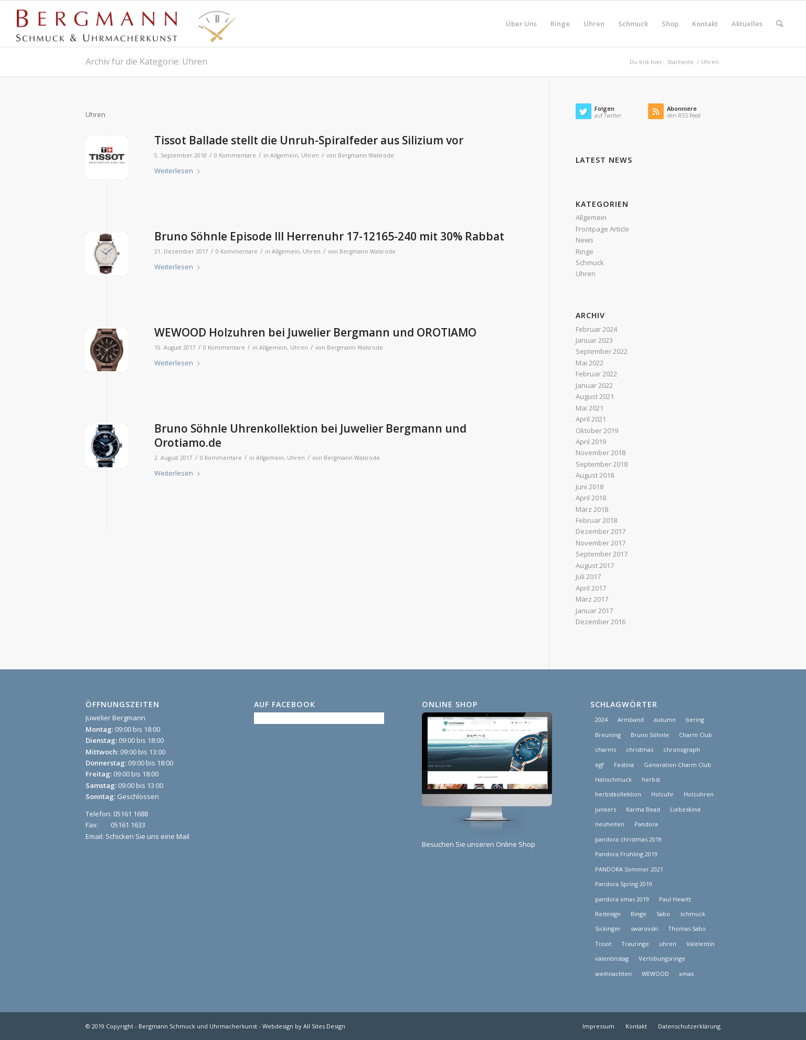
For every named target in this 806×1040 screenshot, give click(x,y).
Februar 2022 (596, 374)
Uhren (310, 155)
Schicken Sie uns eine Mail (147, 836)
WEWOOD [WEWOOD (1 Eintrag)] (655, 974)
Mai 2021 (589, 408)
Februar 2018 (596, 520)
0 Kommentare (235, 155)
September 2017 (602, 554)
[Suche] (779, 24)
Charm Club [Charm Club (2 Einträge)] (695, 735)
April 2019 (591, 441)
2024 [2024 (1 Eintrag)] (601, 719)
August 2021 (595, 396)
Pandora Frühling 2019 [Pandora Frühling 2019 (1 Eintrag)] (626, 854)
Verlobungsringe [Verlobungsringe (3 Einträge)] (662, 958)
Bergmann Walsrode (366, 155)
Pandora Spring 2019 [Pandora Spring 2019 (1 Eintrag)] (623, 884)
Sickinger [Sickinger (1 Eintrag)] (608, 928)
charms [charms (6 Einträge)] (605, 749)
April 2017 (591, 588)
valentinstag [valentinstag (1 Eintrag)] (612, 958)
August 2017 (595, 565)
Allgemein (284, 155)
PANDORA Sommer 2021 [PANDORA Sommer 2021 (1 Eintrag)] (629, 869)
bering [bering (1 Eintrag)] (695, 719)
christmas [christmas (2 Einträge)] (639, 749)
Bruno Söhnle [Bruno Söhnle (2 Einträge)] (650, 735)
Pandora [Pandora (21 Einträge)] (646, 824)
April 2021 (591, 419)
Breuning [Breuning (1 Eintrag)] (608, 735)
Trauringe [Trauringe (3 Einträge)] (635, 944)
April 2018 (591, 497)
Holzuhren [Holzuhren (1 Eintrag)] (699, 794)
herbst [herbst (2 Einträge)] (651, 779)
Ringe (584, 251)
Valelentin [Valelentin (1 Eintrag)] (700, 944)
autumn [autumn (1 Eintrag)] (665, 719)
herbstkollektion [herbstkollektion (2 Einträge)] (618, 794)
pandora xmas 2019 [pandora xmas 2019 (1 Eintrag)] (622, 899)
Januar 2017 (594, 610)
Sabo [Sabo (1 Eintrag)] (663, 914)
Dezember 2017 (600, 531)
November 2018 (600, 452)
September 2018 (602, 464)
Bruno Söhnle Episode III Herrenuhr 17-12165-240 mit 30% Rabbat (329, 236)
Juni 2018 (589, 486)
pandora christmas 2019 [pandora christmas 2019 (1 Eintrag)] (628, 839)
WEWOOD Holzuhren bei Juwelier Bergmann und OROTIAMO (315, 332)
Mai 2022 (589, 362)
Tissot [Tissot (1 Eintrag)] (603, 944)
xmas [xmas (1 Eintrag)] (686, 974)
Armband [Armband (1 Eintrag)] (631, 719)
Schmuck (590, 262)
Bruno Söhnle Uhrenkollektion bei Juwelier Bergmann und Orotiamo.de (310, 435)
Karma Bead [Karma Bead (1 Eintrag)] (643, 809)
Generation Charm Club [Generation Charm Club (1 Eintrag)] (677, 765)
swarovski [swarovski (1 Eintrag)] (644, 928)
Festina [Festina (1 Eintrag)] (624, 765)
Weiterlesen (179, 170)
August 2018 (595, 475)
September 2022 (602, 351)
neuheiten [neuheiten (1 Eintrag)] (609, 824)
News (584, 240)
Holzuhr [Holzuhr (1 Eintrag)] (662, 794)
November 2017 (600, 543)
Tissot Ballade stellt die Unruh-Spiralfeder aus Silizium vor (308, 140)
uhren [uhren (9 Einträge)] (667, 944)
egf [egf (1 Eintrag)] (599, 765)
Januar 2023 (594, 340)
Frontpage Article (602, 229)
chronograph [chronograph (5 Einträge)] (681, 749)
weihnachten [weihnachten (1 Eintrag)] (613, 974)
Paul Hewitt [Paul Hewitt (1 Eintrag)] (675, 899)
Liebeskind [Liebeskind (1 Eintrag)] (685, 809)
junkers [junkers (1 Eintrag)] (605, 809)
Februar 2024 (596, 329)
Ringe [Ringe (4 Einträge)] (638, 914)
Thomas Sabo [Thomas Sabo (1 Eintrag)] (687, 928)
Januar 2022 (594, 385)
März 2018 (592, 509)
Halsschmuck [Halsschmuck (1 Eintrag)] (613, 779)
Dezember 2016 (600, 621)
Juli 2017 (588, 576)
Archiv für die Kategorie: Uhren (146, 61)
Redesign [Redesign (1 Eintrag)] (608, 914)
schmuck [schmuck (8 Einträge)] (692, 914)
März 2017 (592, 599)
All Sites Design (324, 1026)
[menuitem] (521, 24)
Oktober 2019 (597, 430)
